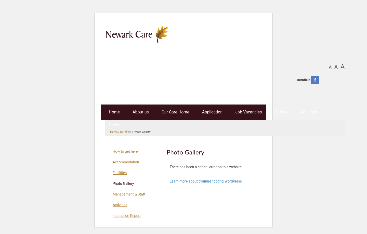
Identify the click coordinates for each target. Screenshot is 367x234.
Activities (308, 112)
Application (212, 112)
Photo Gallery (123, 183)
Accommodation (126, 162)
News (114, 124)
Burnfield (126, 132)
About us (141, 112)
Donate (281, 112)
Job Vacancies (248, 112)
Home (114, 112)
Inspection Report (127, 216)
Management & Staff (129, 194)
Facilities (120, 173)
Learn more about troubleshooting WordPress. (206, 181)
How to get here (125, 151)
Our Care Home (175, 112)
